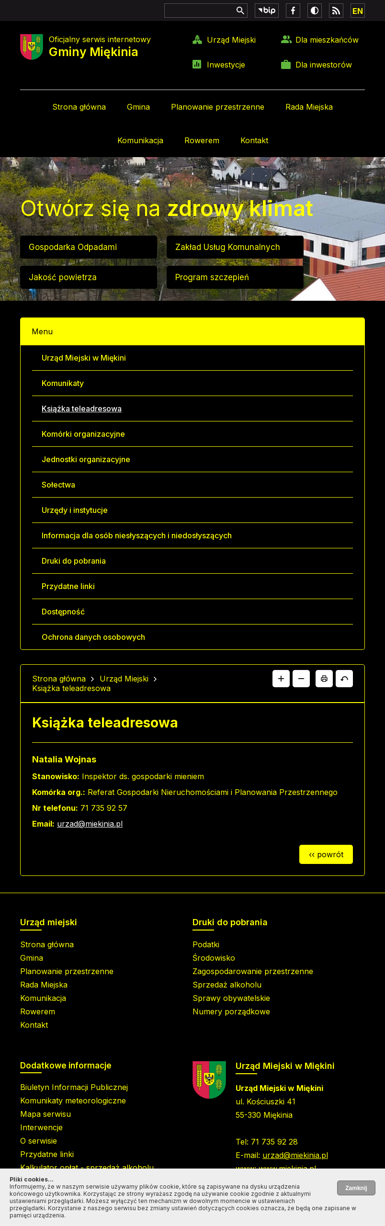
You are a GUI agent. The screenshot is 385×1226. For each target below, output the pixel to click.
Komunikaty (63, 383)
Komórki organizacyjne (83, 434)
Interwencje (41, 1127)
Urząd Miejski (231, 40)
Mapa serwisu (45, 1114)
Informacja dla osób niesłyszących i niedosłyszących (137, 535)
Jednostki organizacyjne (86, 459)
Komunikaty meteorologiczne (73, 1100)
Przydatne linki (68, 586)
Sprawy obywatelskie (231, 998)
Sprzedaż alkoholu (226, 984)
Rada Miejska (309, 107)
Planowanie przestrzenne (217, 107)
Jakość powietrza (63, 277)
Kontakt (254, 140)
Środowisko (213, 958)
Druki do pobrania (74, 561)
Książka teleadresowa (82, 408)
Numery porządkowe (231, 1011)
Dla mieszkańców (327, 40)
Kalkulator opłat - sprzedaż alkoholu (87, 1167)
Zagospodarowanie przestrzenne (252, 971)
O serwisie (38, 1141)
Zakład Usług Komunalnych (227, 247)
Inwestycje (226, 64)
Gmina (138, 107)
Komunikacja (140, 140)
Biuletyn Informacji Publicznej (74, 1087)
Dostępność (63, 611)
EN (357, 11)
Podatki (205, 944)
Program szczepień (212, 277)
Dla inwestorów (323, 64)
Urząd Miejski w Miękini (84, 358)
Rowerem (201, 140)
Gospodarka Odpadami (73, 247)
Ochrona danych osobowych (93, 637)
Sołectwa (58, 484)
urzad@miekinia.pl (90, 824)
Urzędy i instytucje (75, 510)
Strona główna (79, 107)
